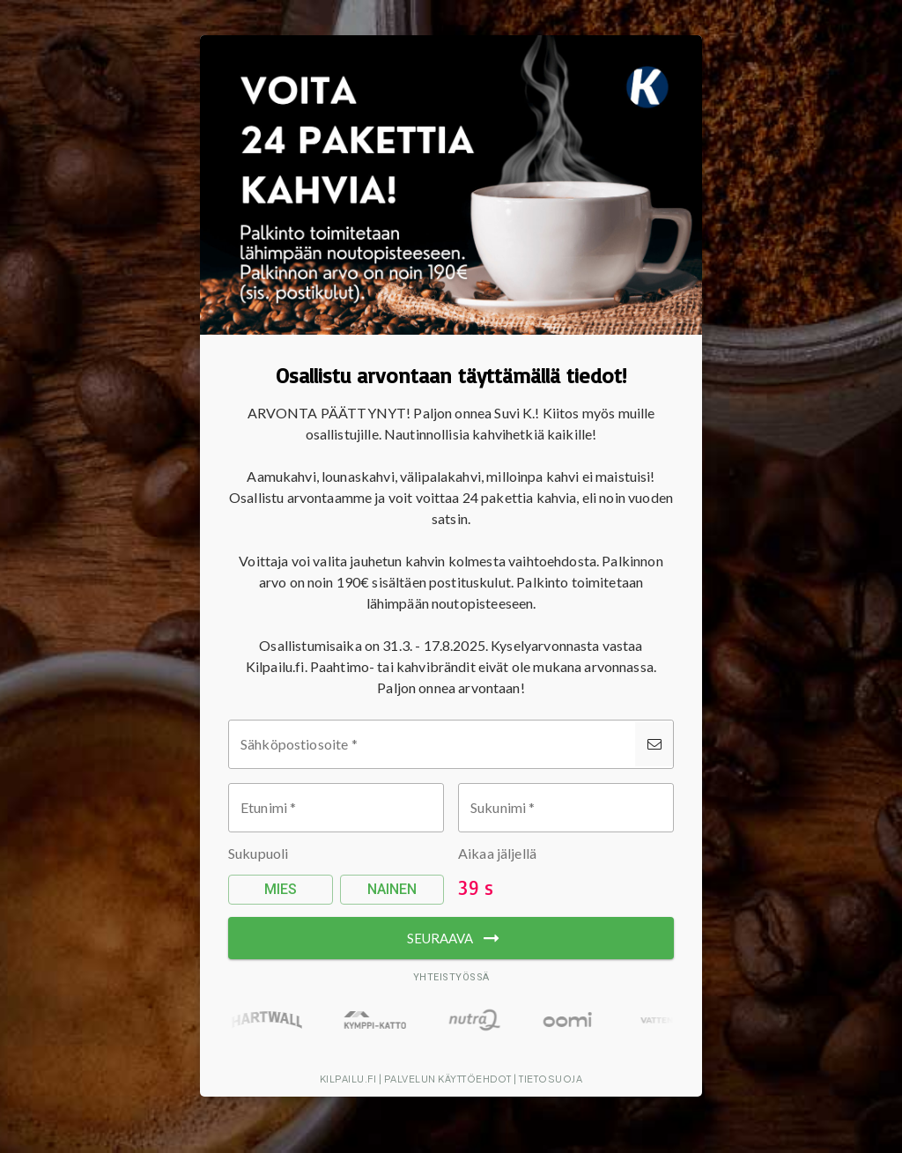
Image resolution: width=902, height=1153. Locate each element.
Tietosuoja (550, 1078)
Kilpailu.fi (348, 1078)
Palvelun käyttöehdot (448, 1078)
